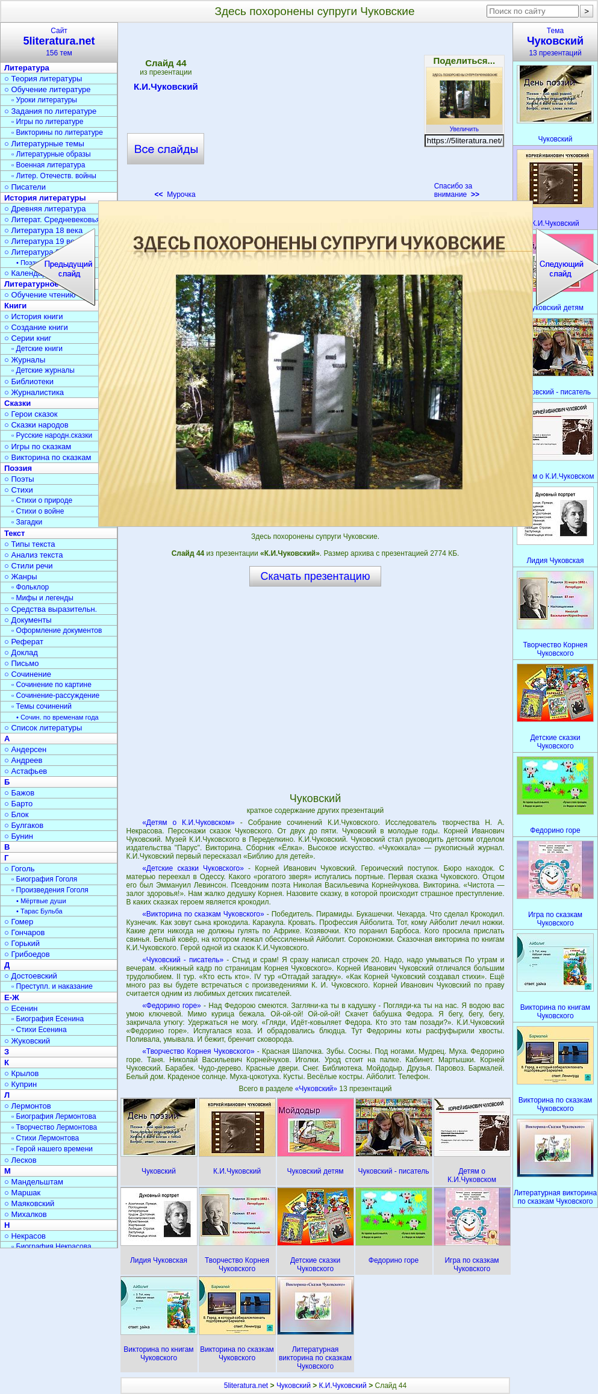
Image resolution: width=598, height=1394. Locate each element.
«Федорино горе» (171, 1005)
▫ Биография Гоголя (44, 879)
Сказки (17, 403)
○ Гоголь (19, 868)
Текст (14, 533)
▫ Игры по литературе (47, 121)
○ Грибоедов (27, 954)
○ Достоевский (30, 975)
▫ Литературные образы (51, 154)
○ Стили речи (28, 565)
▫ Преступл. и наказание (52, 986)
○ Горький (22, 943)
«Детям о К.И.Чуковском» (188, 822)
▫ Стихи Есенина (39, 1029)
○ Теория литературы (43, 78)
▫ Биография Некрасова (51, 1246)
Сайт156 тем (59, 41)
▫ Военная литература (48, 165)
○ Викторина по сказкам (47, 457)
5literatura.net (246, 1385)
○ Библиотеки (29, 381)
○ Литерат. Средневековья (52, 219)
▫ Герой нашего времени (52, 1149)
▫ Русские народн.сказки (51, 435)
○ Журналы (24, 359)
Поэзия (18, 468)
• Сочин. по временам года (57, 717)
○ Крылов (21, 1073)
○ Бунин (18, 836)
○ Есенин (20, 1008)
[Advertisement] (315, 114)
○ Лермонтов (27, 1105)
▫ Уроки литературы (44, 100)
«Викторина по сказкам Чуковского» (203, 914)
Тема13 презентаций (555, 41)
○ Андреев (23, 760)
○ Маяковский (29, 1203)
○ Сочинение (27, 674)
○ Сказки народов (36, 424)
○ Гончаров (24, 932)
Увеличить (464, 125)
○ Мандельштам (33, 1181)
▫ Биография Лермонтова (53, 1116)
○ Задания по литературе (50, 111)
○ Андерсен (25, 749)
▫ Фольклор (30, 587)
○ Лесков (20, 1160)
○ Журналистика (34, 392)
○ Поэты (19, 479)
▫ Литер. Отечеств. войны (53, 176)
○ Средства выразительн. (50, 609)
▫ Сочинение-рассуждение (55, 695)
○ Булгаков (23, 825)
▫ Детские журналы (43, 370)
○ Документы (27, 619)
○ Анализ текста (33, 554)
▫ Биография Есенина (47, 1019)
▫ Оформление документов (56, 630)
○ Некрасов (25, 1235)
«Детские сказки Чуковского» (193, 868)
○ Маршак (22, 1192)
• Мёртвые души (41, 900)
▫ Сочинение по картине (51, 684)
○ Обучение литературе (47, 89)
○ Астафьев (25, 771)
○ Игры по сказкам (37, 446)
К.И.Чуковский (166, 88)
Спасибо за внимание (456, 190)
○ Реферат (23, 641)
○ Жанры (20, 576)
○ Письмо (21, 663)
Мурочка (174, 194)
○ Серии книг (27, 338)
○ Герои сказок (31, 414)
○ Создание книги (36, 327)
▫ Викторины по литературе (57, 132)
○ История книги (33, 316)
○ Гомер (18, 921)
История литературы (45, 197)
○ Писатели (25, 186)
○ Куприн (20, 1084)
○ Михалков (25, 1214)
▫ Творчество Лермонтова (54, 1127)
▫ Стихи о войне (37, 511)
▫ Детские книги (37, 348)
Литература (26, 67)
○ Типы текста (29, 544)
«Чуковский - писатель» (182, 960)
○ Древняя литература (45, 208)
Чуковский (293, 1385)
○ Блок (16, 814)
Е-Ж (11, 997)
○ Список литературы (43, 727)
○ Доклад (21, 652)
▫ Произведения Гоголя (50, 890)
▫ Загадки (26, 522)
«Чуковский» (317, 1088)
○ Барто (18, 803)
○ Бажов (19, 792)
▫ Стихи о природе (41, 500)
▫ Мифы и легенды (42, 598)
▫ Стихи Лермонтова (45, 1138)
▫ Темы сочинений (41, 706)
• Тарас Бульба (39, 911)
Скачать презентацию (315, 576)
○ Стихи (18, 489)
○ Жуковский (27, 1040)
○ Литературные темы (44, 143)
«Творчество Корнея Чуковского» (198, 1051)
